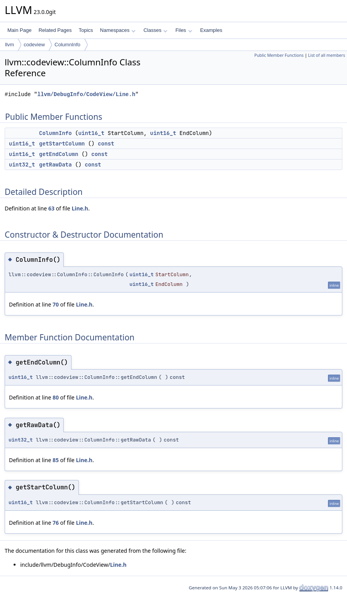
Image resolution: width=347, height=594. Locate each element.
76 (55, 522)
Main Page (19, 30)
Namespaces (117, 30)
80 (55, 397)
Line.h (79, 208)
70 (55, 304)
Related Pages (54, 30)
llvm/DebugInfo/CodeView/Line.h (86, 94)
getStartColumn (62, 143)
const (106, 143)
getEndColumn (58, 154)
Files (183, 30)
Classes (155, 30)
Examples (211, 30)
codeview (34, 44)
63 (51, 208)
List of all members (326, 55)
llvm (9, 44)
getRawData (55, 164)
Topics (85, 30)
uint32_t (22, 164)
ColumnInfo (67, 44)
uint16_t (91, 133)
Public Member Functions (278, 55)
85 (55, 460)
